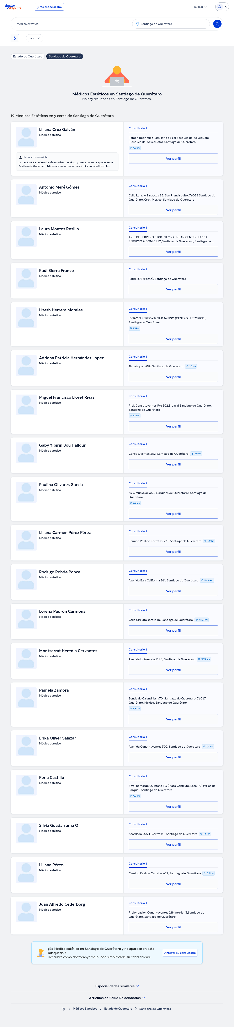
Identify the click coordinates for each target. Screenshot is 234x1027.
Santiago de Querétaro (65, 56)
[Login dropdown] (222, 6)
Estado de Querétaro (27, 56)
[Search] (217, 24)
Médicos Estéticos (84, 1009)
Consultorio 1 (138, 128)
